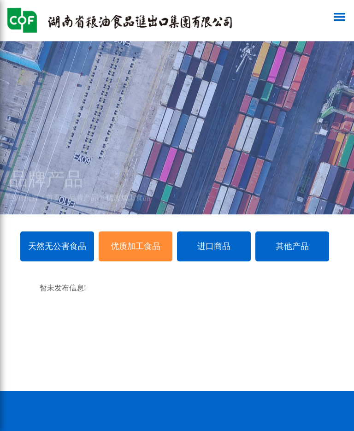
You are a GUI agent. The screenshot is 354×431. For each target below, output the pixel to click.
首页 (53, 201)
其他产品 (292, 246)
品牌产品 (83, 201)
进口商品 (213, 246)
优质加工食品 (128, 201)
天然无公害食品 (57, 246)
